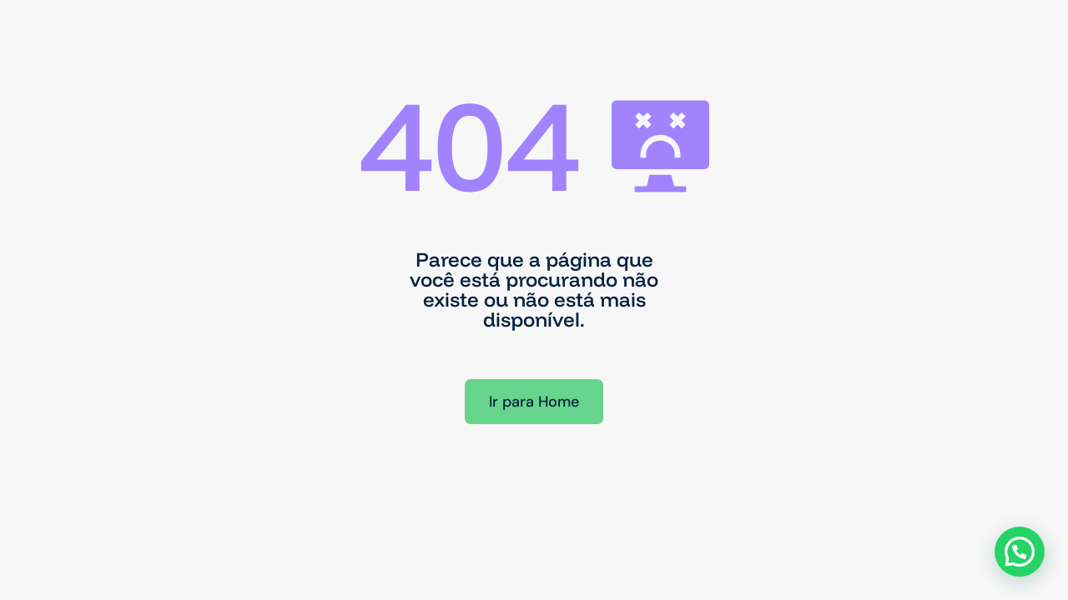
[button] (1020, 552)
